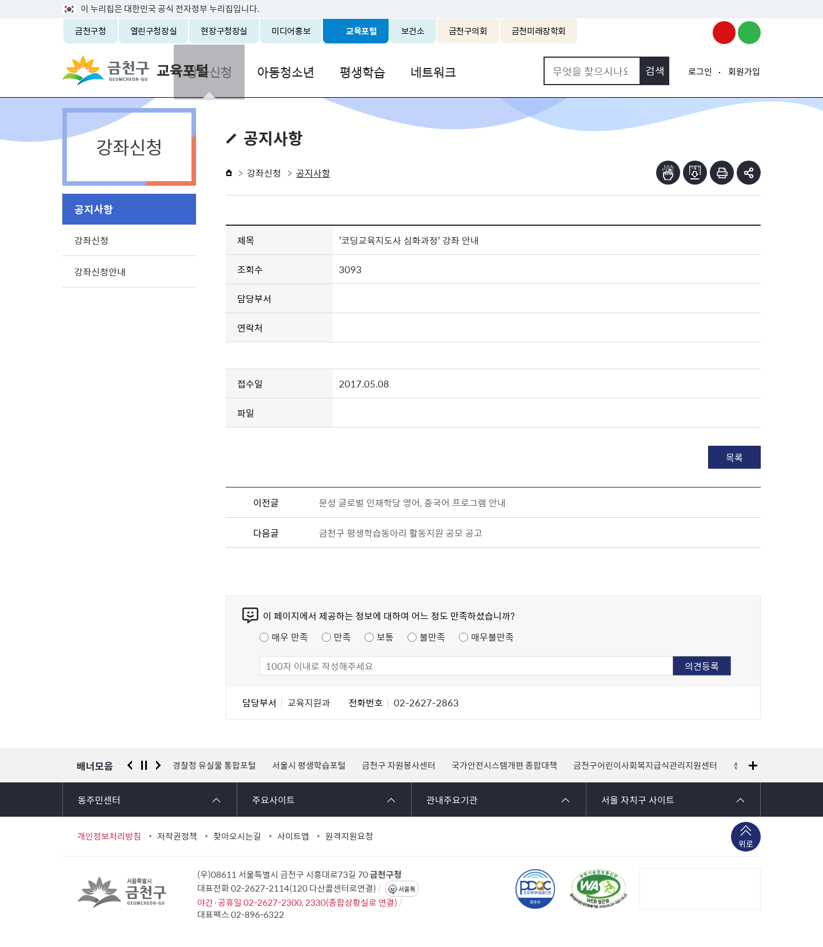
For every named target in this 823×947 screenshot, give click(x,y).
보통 (385, 637)
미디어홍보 (290, 31)
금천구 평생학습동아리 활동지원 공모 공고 (400, 533)
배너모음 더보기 (753, 765)
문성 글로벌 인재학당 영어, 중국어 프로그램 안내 (412, 502)
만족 (342, 637)
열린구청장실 (153, 31)
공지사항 (93, 209)
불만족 (432, 637)
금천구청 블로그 (749, 32)
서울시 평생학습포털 (309, 765)
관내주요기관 (452, 799)
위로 (746, 845)
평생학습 (412, 70)
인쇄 (722, 173)
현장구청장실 (224, 31)
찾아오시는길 (237, 836)
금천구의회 (468, 31)
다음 (158, 765)
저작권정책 (177, 836)
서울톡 (407, 889)
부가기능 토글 (749, 173)
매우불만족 (492, 637)
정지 (144, 765)
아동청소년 (337, 70)
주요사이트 (273, 799)
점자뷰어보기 (668, 173)
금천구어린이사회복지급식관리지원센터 (645, 765)
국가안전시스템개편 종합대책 (504, 765)
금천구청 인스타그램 (699, 32)
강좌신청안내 (100, 271)
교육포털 (361, 31)
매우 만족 (289, 637)
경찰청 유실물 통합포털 (214, 765)
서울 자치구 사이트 (637, 799)
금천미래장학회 (539, 31)
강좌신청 (263, 70)
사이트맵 (293, 836)
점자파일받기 (695, 173)
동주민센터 (99, 799)
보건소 (413, 31)
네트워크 (481, 70)
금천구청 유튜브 (724, 32)
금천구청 (90, 31)
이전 (129, 765)
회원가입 (744, 71)
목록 (734, 457)
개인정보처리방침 (109, 836)
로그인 (700, 71)
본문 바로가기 (411, 0)
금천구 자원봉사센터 (399, 765)
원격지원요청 (349, 836)
